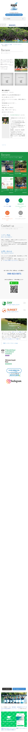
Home (2, 44)
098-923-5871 (12, 25)
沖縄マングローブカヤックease (10, 343)
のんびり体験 (18, 173)
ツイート (4, 145)
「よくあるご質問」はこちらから (10, 260)
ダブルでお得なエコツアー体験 (11, 339)
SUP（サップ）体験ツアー (18, 332)
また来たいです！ (5, 173)
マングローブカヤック (17, 44)
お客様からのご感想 (8, 44)
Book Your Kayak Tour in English (14, 14)
